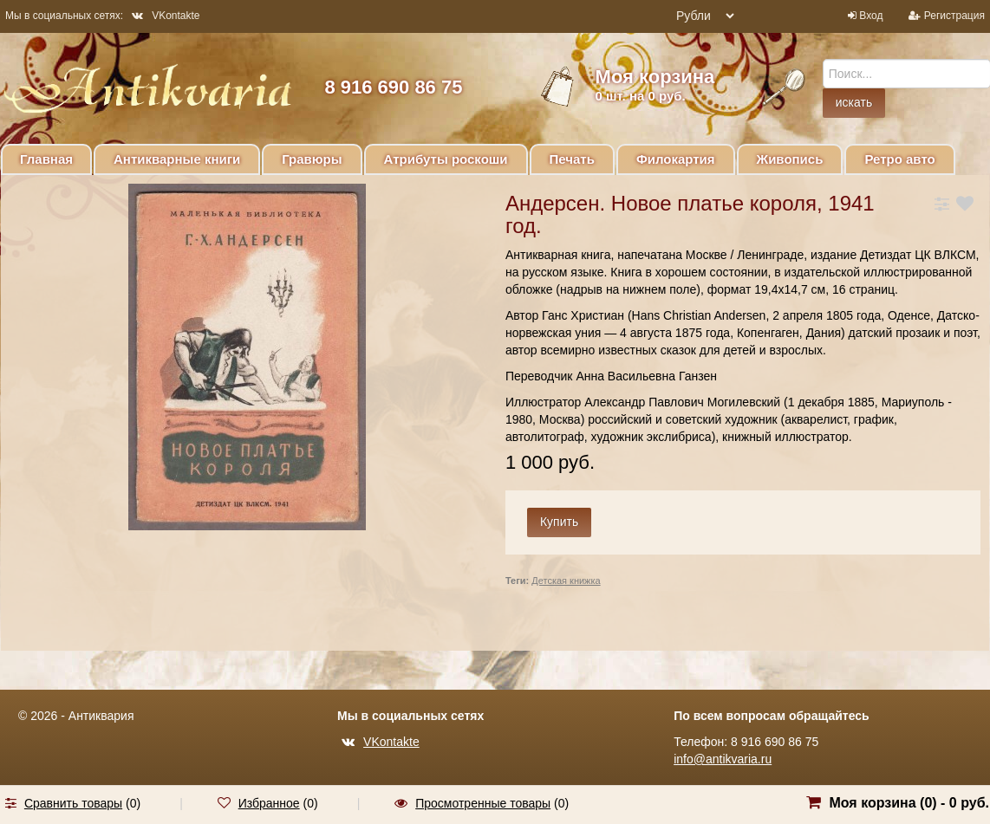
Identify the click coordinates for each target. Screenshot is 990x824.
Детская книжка (565, 580)
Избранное (269, 803)
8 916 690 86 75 (393, 87)
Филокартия (675, 159)
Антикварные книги (177, 159)
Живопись (790, 159)
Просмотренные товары (482, 803)
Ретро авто (899, 159)
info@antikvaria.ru (723, 759)
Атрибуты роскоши (446, 159)
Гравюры (312, 159)
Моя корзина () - (909, 802)
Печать (572, 159)
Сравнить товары (73, 803)
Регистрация (954, 16)
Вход (871, 16)
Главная (46, 159)
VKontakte (165, 16)
